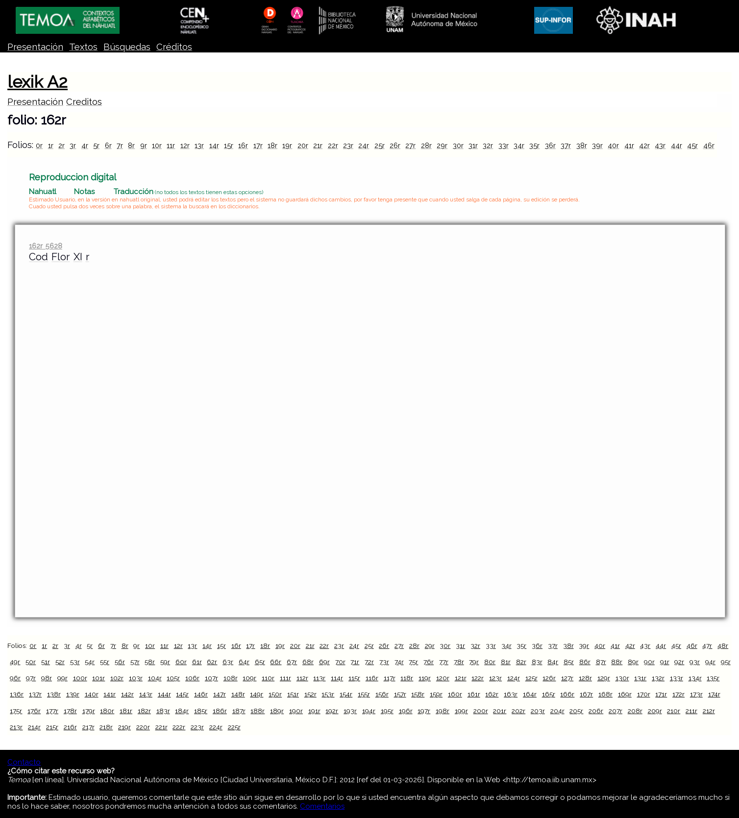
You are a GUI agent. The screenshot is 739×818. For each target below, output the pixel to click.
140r (92, 694)
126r (549, 678)
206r (596, 711)
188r (257, 711)
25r (379, 145)
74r (399, 662)
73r (384, 662)
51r (45, 662)
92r (679, 662)
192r (331, 711)
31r (473, 145)
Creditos (84, 102)
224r (215, 727)
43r (660, 145)
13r (199, 145)
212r (709, 711)
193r (350, 711)
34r (519, 145)
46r (708, 145)
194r (368, 711)
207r (615, 711)
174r (714, 694)
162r (491, 694)
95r (726, 662)
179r (88, 711)
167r (586, 694)
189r (277, 711)
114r (337, 678)
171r (661, 694)
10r (157, 145)
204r (557, 711)
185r (200, 711)
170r (643, 694)
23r (348, 145)
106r (192, 678)
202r (518, 711)
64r (244, 662)
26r (395, 145)
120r (442, 678)
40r (613, 145)
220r (143, 727)
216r (70, 727)
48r (722, 645)
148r (238, 694)
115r (354, 678)
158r (417, 694)
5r (96, 145)
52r (60, 662)
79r (474, 662)
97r (31, 678)
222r (178, 727)
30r (458, 145)
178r (70, 711)
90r (649, 662)
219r (124, 727)
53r (75, 662)
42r (644, 145)
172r (678, 694)
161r (474, 694)
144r (164, 694)
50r (30, 662)
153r (327, 694)
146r (201, 694)
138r (54, 694)
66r (275, 662)
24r (363, 145)
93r (695, 662)
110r (268, 678)
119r (425, 678)
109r (249, 678)
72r (369, 662)
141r (109, 694)
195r (387, 711)
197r (424, 711)
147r (219, 694)
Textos (83, 47)
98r (46, 678)
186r (220, 711)
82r (521, 662)
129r (603, 678)
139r (72, 694)
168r (605, 694)
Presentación (35, 47)
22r (333, 145)
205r (576, 711)
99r (62, 678)
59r (165, 662)
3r (73, 145)
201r (499, 711)
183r (163, 711)
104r (155, 678)
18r (272, 145)
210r (673, 711)
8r (131, 145)
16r (243, 145)
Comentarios (322, 806)
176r (34, 711)
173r (696, 694)
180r (107, 711)
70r (340, 662)
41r (629, 145)
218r (106, 727)
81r (506, 662)
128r (585, 678)
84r (552, 662)
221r (161, 727)
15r (228, 145)
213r (16, 727)
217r (88, 727)
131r (640, 678)
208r (635, 711)
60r (181, 662)
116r (372, 678)
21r (317, 145)
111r (285, 678)
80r (489, 662)
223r (197, 727)
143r (145, 694)
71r (354, 662)
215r (52, 727)
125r (531, 678)
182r (144, 711)
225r (234, 727)
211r (691, 711)
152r (310, 694)
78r (459, 662)
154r (346, 694)
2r (61, 145)
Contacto (24, 762)
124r (513, 678)
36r (550, 145)
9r (143, 145)
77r (443, 662)
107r (211, 678)
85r (569, 662)
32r (488, 145)
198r (442, 711)
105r (173, 678)
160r (455, 694)
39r (597, 145)
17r (258, 145)
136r (17, 694)
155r (364, 694)
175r (16, 711)
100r (80, 678)
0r (39, 145)
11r (171, 145)
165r (548, 694)
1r (50, 145)
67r (292, 662)
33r (503, 145)
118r (406, 678)
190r (296, 711)
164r (530, 694)
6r (108, 145)
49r (15, 662)
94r (710, 662)
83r (537, 662)
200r (480, 711)
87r (601, 662)
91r (664, 662)
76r (428, 662)
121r (461, 678)
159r (436, 694)
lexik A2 (37, 82)
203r (538, 711)
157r (400, 694)
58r (150, 662)
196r (406, 711)
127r (567, 678)
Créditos (174, 47)
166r (567, 694)
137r (35, 694)
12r (185, 145)
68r (308, 662)
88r (616, 662)
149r (256, 694)
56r (120, 662)
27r (410, 145)
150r (275, 694)
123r (495, 678)
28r (426, 145)
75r (413, 662)
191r (314, 711)
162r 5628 (45, 246)
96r (15, 678)
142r (127, 694)
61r (197, 662)
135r (713, 678)
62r (212, 662)
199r (461, 711)
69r (324, 662)
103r (136, 678)
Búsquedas (126, 47)
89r (633, 662)
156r (382, 694)
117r (389, 678)
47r (707, 645)
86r (585, 662)
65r (260, 662)
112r (302, 678)
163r (510, 694)
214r (34, 727)
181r (126, 711)
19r (287, 145)
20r (302, 145)
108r (230, 678)
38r (581, 145)
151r (293, 694)
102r (116, 678)
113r (319, 678)
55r (104, 662)
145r (182, 694)
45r (692, 145)
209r (655, 711)
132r (658, 678)
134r (695, 678)
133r (676, 678)
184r (182, 711)
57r (135, 662)
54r (90, 662)
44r (676, 145)
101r (98, 678)
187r (239, 711)
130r (622, 678)
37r (566, 145)
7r (120, 145)
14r (214, 145)
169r (625, 694)
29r (442, 145)
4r (84, 145)
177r (52, 711)
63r (227, 662)
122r (477, 678)
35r (534, 145)
